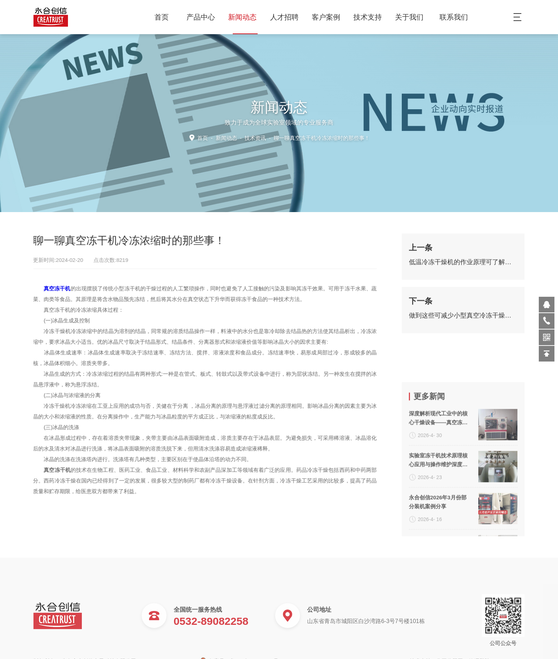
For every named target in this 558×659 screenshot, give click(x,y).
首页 (161, 17)
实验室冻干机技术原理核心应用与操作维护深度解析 (438, 520)
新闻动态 (245, 17)
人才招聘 (287, 17)
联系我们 (453, 17)
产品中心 (203, 17)
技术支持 (370, 17)
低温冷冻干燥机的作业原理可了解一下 (463, 266)
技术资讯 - (306, 138)
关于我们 (412, 17)
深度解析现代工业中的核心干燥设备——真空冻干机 (438, 478)
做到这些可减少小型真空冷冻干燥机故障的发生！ (463, 319)
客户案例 (329, 17)
